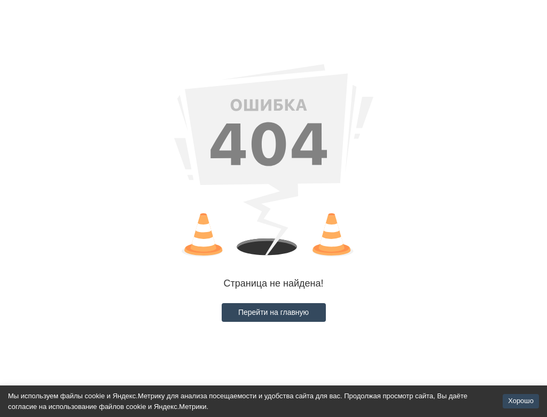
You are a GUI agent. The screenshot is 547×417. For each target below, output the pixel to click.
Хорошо (521, 401)
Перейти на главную (273, 312)
